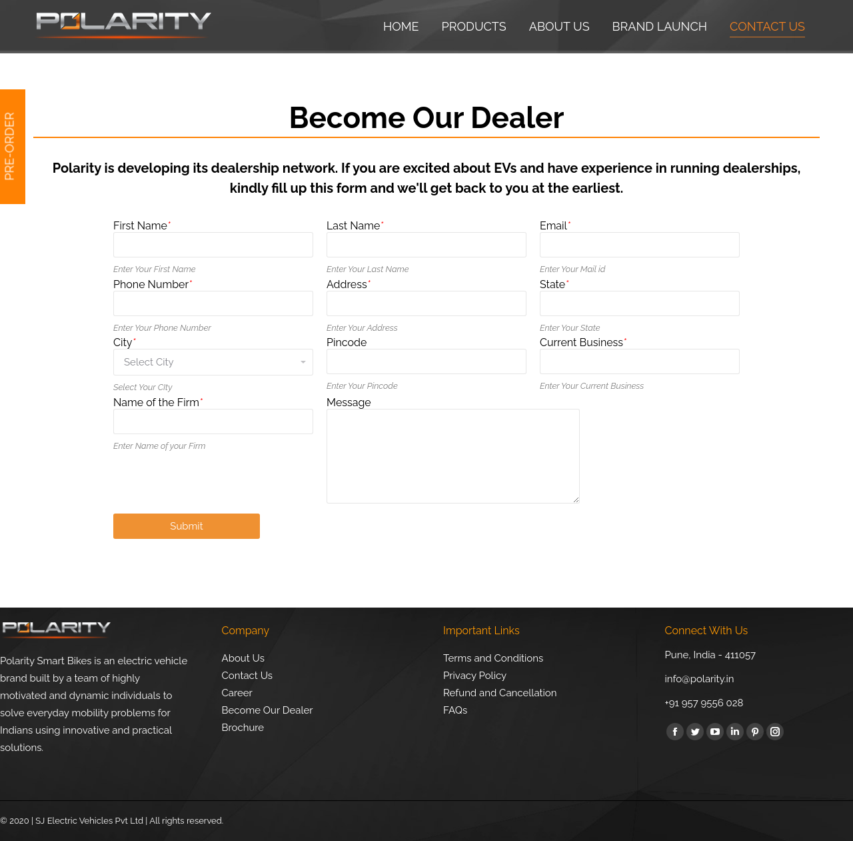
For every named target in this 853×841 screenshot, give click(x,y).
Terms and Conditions (493, 658)
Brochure (243, 728)
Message (349, 402)
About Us (243, 658)
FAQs (455, 710)
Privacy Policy (474, 676)
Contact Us (247, 676)
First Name (142, 225)
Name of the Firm (158, 402)
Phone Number (152, 284)
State (554, 284)
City (124, 342)
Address (349, 284)
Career (237, 693)
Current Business (583, 342)
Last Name (355, 225)
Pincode (347, 342)
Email (555, 225)
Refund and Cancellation (500, 693)
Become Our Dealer (267, 710)
